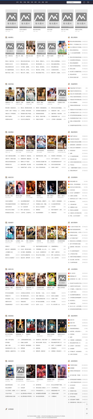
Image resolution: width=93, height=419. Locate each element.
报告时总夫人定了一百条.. (78, 198)
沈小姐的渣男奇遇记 (58, 204)
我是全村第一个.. (20, 287)
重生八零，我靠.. (20, 55)
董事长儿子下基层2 (28, 161)
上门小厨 (28, 385)
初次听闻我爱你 (43, 212)
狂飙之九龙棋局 (28, 342)
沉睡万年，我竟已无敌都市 (12, 159)
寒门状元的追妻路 (12, 293)
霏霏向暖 (39, 240)
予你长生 (78, 165)
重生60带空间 (78, 74)
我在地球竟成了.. (51, 150)
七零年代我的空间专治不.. (78, 382)
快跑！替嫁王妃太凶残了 (43, 296)
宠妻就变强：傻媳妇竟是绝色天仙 (28, 159)
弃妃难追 (58, 293)
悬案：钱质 (12, 345)
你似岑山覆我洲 (12, 201)
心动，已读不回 (58, 258)
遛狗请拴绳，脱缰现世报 (78, 145)
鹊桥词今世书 (12, 301)
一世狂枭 (58, 249)
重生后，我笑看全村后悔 (28, 108)
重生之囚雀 (78, 68)
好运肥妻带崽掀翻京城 (78, 295)
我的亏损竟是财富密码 (78, 229)
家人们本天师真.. (9, 334)
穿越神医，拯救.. (30, 102)
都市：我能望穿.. (51, 240)
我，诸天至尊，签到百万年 (58, 304)
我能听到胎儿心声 (28, 204)
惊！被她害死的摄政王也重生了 (12, 70)
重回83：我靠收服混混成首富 (43, 108)
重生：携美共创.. (9, 55)
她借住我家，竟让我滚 (28, 164)
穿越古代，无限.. (20, 102)
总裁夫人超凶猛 (78, 196)
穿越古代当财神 (43, 119)
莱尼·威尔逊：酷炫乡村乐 (43, 388)
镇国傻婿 (78, 368)
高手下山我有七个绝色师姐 (58, 159)
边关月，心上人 (43, 304)
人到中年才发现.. (9, 150)
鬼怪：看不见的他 (12, 339)
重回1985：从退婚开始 (58, 72)
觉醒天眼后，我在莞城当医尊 (58, 113)
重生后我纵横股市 (78, 63)
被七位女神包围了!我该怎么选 (58, 385)
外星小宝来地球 (78, 354)
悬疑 (43, 2)
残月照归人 (78, 300)
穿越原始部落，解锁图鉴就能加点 (59, 116)
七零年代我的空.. (23, 29)
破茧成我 (28, 195)
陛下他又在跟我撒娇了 (43, 301)
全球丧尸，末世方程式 (78, 346)
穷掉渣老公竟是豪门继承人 (43, 161)
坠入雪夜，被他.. (9, 195)
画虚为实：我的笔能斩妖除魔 (28, 345)
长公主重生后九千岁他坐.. (78, 47)
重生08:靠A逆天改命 (28, 61)
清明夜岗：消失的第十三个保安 (58, 351)
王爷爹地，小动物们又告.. (78, 289)
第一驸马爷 (78, 273)
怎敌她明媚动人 (58, 246)
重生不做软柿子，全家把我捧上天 (59, 210)
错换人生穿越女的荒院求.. (78, 121)
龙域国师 (78, 348)
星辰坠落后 (78, 150)
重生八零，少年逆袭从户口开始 (28, 70)
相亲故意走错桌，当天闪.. (78, 232)
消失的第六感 (78, 159)
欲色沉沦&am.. (40, 379)
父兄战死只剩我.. (40, 287)
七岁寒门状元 (78, 292)
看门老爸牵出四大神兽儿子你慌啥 (28, 296)
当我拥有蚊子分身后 (58, 339)
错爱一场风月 (50, 195)
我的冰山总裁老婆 (78, 210)
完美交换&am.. (61, 379)
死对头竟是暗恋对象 (58, 164)
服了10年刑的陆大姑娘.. (78, 244)
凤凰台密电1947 (78, 170)
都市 (36, 2)
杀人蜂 (38, 334)
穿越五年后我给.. (79, 29)
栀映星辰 (43, 210)
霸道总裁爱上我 (78, 181)
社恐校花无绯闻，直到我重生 (58, 70)
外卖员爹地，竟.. (61, 150)
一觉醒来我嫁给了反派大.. (78, 168)
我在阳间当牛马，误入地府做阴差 (13, 348)
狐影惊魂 (43, 348)
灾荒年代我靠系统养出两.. (78, 162)
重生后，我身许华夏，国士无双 (43, 116)
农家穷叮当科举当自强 (78, 286)
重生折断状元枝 (58, 67)
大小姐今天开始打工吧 (78, 226)
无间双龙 (28, 246)
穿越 (25, 2)
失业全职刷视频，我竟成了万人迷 (43, 164)
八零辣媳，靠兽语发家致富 (28, 110)
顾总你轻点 (78, 201)
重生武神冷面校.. (37, 29)
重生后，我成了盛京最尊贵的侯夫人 (13, 61)
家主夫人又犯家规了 (43, 207)
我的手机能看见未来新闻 (43, 246)
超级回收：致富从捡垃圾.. (78, 247)
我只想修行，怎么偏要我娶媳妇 (12, 298)
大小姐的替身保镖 (78, 156)
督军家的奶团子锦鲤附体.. (78, 379)
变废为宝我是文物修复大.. (78, 256)
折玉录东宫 (78, 385)
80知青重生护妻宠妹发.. (78, 60)
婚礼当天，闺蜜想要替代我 (12, 249)
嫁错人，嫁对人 (61, 195)
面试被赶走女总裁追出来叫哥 (12, 212)
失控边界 (28, 388)
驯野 (78, 153)
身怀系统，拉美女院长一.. (78, 331)
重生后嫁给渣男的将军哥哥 (58, 64)
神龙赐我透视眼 (61, 240)
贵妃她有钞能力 (12, 304)
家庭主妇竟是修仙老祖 (12, 161)
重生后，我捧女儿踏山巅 (43, 61)
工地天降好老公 (58, 388)
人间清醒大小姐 (12, 252)
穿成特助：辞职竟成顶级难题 (58, 156)
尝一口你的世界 (28, 207)
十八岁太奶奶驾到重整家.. (78, 53)
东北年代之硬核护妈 (28, 119)
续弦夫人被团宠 (58, 296)
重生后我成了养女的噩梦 (43, 72)
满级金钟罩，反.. (30, 287)
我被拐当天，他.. (9, 102)
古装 (39, 2)
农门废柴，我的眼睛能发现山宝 (28, 252)
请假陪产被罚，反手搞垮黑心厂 (28, 167)
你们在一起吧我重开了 (78, 193)
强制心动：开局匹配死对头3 (12, 113)
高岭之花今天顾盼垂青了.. (78, 147)
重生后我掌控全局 (12, 67)
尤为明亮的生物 (19, 379)
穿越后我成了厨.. (9, 29)
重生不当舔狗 (50, 55)
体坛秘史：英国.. (9, 379)
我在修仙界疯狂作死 (43, 298)
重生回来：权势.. (40, 55)
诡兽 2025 (78, 323)
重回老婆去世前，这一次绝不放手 (28, 64)
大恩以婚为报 (78, 204)
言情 (32, 2)
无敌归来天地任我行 (78, 139)
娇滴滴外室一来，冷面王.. (78, 279)
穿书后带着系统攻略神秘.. (78, 115)
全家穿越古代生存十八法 (78, 112)
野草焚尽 (39, 195)
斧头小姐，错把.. (9, 240)
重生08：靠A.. (61, 55)
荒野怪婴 (28, 348)
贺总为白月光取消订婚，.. (78, 187)
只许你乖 (58, 207)
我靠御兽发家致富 (43, 113)
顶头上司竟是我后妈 (43, 167)
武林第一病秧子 (58, 167)
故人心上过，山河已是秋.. (78, 306)
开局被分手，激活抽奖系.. (78, 351)
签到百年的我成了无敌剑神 (28, 298)
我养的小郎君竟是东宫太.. (78, 371)
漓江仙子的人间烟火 (12, 210)
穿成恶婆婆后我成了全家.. (78, 118)
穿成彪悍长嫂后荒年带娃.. (78, 125)
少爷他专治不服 (78, 254)
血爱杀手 (28, 379)
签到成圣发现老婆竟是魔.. (78, 309)
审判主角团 (49, 29)
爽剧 (28, 2)
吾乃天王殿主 (78, 325)
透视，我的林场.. (30, 240)
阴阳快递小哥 (78, 276)
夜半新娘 (12, 342)
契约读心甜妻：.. (20, 195)
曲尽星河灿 (43, 385)
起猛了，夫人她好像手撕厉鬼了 (58, 345)
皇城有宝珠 (78, 303)
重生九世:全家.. (29, 55)
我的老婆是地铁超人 (78, 328)
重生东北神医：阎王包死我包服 (43, 342)
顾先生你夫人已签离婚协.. (78, 241)
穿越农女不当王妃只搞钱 (78, 109)
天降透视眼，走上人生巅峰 (43, 249)
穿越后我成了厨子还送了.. (78, 88)
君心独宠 (58, 301)
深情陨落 (78, 388)
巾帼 (43, 159)
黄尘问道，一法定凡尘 (43, 293)
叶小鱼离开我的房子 (78, 251)
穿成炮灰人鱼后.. (61, 102)
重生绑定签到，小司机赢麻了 (43, 64)
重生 (21, 2)
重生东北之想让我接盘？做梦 (58, 108)
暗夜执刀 (12, 246)
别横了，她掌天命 (58, 252)
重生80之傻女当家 (78, 77)
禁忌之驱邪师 (12, 388)
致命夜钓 (28, 334)
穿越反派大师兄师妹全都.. (78, 99)
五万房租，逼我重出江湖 (28, 67)
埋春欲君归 (58, 212)
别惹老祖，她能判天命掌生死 (12, 351)
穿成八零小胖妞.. (65, 29)
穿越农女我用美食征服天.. (78, 106)
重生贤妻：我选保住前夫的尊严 (12, 108)
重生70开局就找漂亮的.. (78, 66)
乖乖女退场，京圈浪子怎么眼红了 (43, 201)
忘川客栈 (28, 351)
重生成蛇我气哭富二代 (58, 342)
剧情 (46, 2)
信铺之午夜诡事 (50, 334)
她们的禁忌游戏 (12, 385)
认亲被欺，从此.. (20, 240)
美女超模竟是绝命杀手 (58, 161)
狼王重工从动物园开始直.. (78, 71)
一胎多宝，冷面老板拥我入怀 (58, 201)
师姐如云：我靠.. (9, 287)
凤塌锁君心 (58, 348)
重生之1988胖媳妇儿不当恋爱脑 (58, 61)
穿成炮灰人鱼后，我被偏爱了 (43, 204)
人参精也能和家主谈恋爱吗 (28, 339)
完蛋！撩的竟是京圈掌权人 (12, 156)
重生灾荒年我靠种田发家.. (78, 57)
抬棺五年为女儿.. (61, 334)
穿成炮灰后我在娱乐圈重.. (78, 142)
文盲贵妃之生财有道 (28, 293)
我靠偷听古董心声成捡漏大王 (28, 113)
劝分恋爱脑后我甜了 (28, 201)
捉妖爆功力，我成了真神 (43, 339)
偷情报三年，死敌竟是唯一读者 (28, 156)
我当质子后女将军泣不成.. (78, 283)
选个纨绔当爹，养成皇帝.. (78, 375)
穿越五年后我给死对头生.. (78, 91)
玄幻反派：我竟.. (30, 150)
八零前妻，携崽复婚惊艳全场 (58, 119)
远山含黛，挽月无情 (78, 259)
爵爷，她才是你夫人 (28, 210)
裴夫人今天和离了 (28, 304)
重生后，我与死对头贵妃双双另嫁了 (43, 67)
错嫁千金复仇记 (78, 136)
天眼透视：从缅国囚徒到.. (78, 340)
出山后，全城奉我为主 (43, 252)
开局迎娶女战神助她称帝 (78, 297)
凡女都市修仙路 (78, 262)
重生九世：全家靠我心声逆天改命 (28, 116)
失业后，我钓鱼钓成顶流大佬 (28, 249)
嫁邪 (78, 337)
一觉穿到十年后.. (51, 102)
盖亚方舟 (78, 320)
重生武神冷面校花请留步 (78, 41)
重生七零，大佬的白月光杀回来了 (28, 72)
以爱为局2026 (12, 207)
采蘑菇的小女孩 (78, 207)
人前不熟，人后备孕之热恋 (28, 212)
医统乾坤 (43, 345)
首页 (17, 2)
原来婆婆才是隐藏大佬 (43, 110)
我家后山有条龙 (78, 235)
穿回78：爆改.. (40, 102)
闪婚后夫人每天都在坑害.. (78, 213)
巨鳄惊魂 (78, 334)
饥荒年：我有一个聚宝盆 (12, 110)
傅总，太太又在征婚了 (78, 216)
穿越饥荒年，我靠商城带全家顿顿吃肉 (59, 110)
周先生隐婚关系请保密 (12, 204)
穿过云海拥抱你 (78, 102)
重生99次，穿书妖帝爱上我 (43, 70)
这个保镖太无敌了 (78, 238)
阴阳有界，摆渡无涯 (43, 351)
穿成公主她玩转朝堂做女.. (78, 97)
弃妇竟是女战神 (12, 167)
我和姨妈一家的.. (51, 379)
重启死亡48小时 (12, 64)
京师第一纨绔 (58, 298)
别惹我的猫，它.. (20, 334)
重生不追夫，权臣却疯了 (12, 72)
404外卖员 (78, 190)
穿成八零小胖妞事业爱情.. (78, 94)
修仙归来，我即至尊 (28, 258)
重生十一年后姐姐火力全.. (78, 44)
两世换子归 (12, 296)
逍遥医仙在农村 (12, 119)
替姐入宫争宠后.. (20, 150)
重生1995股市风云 (78, 50)
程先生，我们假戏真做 (78, 184)
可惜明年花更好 (78, 365)
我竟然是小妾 (12, 164)
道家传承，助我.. (51, 287)
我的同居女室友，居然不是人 (43, 156)
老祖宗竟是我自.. (40, 150)
